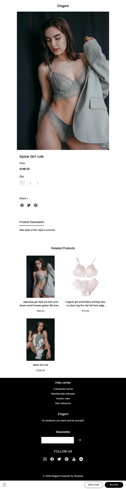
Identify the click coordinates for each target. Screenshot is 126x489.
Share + (23, 198)
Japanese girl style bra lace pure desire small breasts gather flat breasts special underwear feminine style (41, 304)
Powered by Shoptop (71, 476)
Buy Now (114, 485)
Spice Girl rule (40, 365)
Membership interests (63, 394)
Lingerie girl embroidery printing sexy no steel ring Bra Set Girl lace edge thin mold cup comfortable (85, 304)
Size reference (63, 403)
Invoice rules (63, 398)
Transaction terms (63, 389)
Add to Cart (93, 485)
